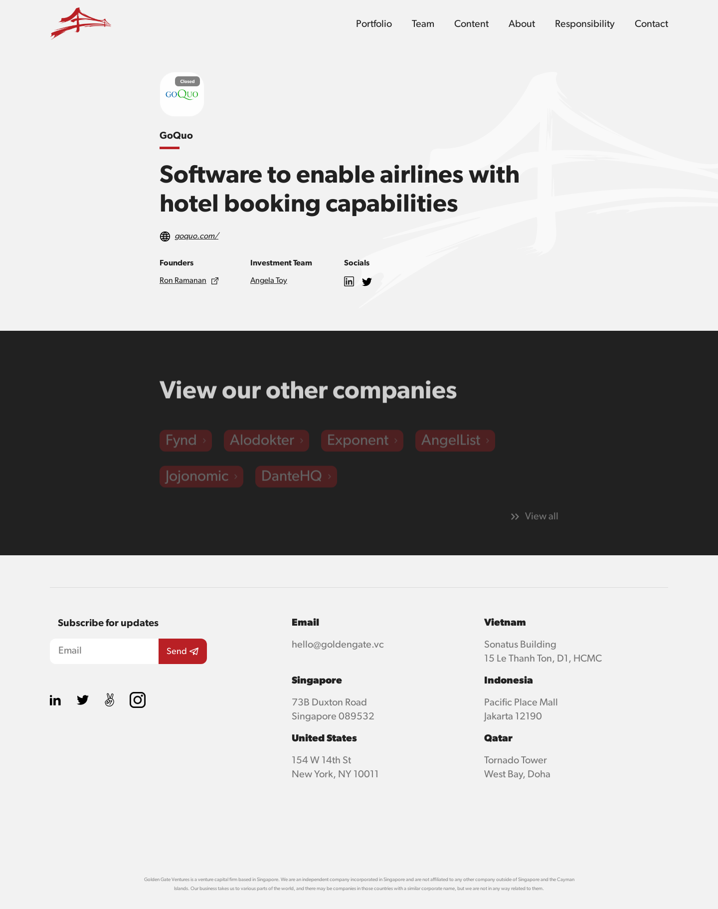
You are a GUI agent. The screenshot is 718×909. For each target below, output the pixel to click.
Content (471, 24)
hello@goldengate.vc (338, 645)
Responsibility (585, 24)
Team (423, 24)
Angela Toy (268, 281)
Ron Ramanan (183, 281)
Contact (651, 24)
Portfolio (374, 24)
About (522, 24)
